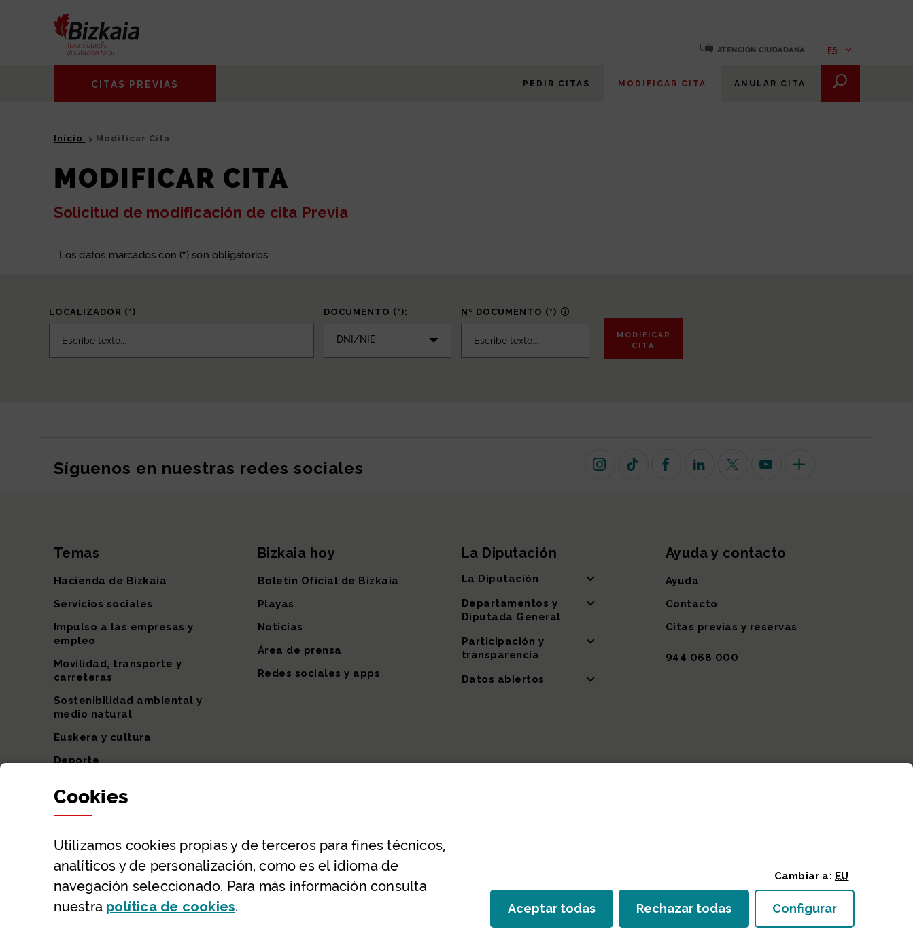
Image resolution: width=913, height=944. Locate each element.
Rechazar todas (692, 912)
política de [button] (170, 906)
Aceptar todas (560, 912)
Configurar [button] (813, 912)
